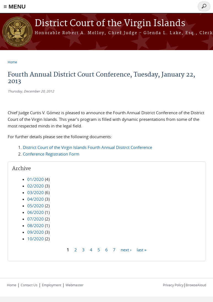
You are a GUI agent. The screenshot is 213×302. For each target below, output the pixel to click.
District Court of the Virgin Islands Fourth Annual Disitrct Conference (87, 147)
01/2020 (35, 179)
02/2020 (35, 186)
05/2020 (35, 205)
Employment (51, 285)
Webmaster (74, 285)
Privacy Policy (173, 285)
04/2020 (35, 199)
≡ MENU (15, 6)
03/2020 (35, 192)
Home (12, 62)
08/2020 (35, 225)
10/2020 (35, 238)
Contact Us (29, 285)
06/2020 (35, 212)
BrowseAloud (196, 285)
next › (126, 249)
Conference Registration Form (51, 154)
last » (141, 249)
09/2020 (35, 232)
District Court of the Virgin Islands (110, 23)
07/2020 (35, 219)
